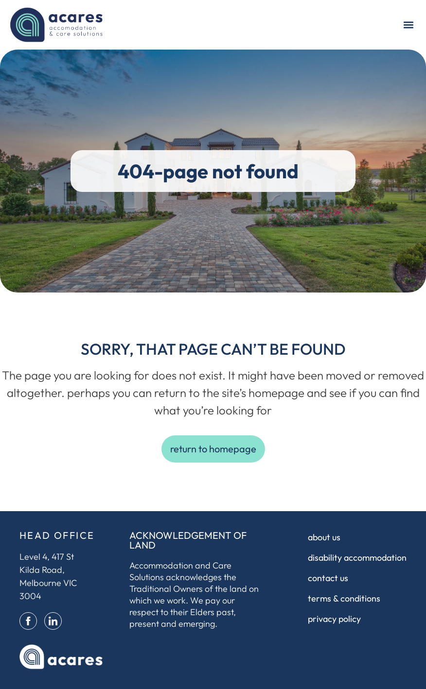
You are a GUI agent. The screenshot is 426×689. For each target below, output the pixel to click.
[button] (408, 25)
